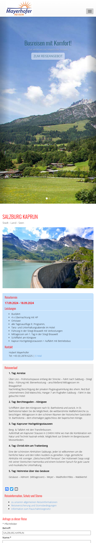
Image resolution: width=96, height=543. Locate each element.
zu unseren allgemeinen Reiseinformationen (34, 502)
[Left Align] (48, 56)
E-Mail (38, 355)
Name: (7, 537)
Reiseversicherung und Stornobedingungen (33, 505)
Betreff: (7, 528)
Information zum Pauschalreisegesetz (30, 508)
